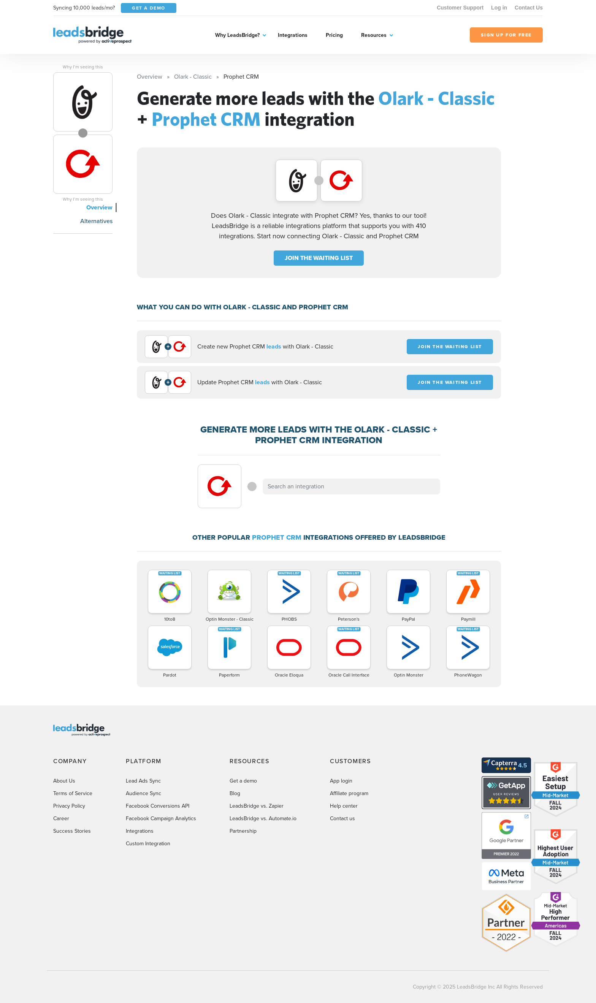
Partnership (243, 831)
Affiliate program (349, 793)
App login (341, 781)
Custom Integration (148, 844)
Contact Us (529, 8)
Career (61, 818)
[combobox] (352, 486)
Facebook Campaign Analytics (161, 818)
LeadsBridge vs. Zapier (257, 806)
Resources (374, 35)
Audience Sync (143, 793)
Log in (499, 8)
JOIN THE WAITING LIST (319, 258)
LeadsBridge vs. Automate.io (263, 818)
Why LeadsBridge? (237, 35)
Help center (344, 806)
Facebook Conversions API (157, 806)
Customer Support (460, 8)
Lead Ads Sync (143, 781)
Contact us (342, 818)
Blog (235, 793)
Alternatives (96, 221)
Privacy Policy (69, 806)
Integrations (293, 35)
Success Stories (72, 831)
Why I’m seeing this (83, 67)
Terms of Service (72, 793)
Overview (99, 207)
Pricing (334, 35)
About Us (64, 781)
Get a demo (243, 781)
